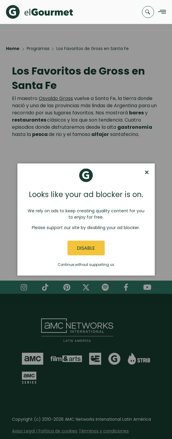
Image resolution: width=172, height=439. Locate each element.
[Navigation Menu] (160, 12)
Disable (86, 247)
